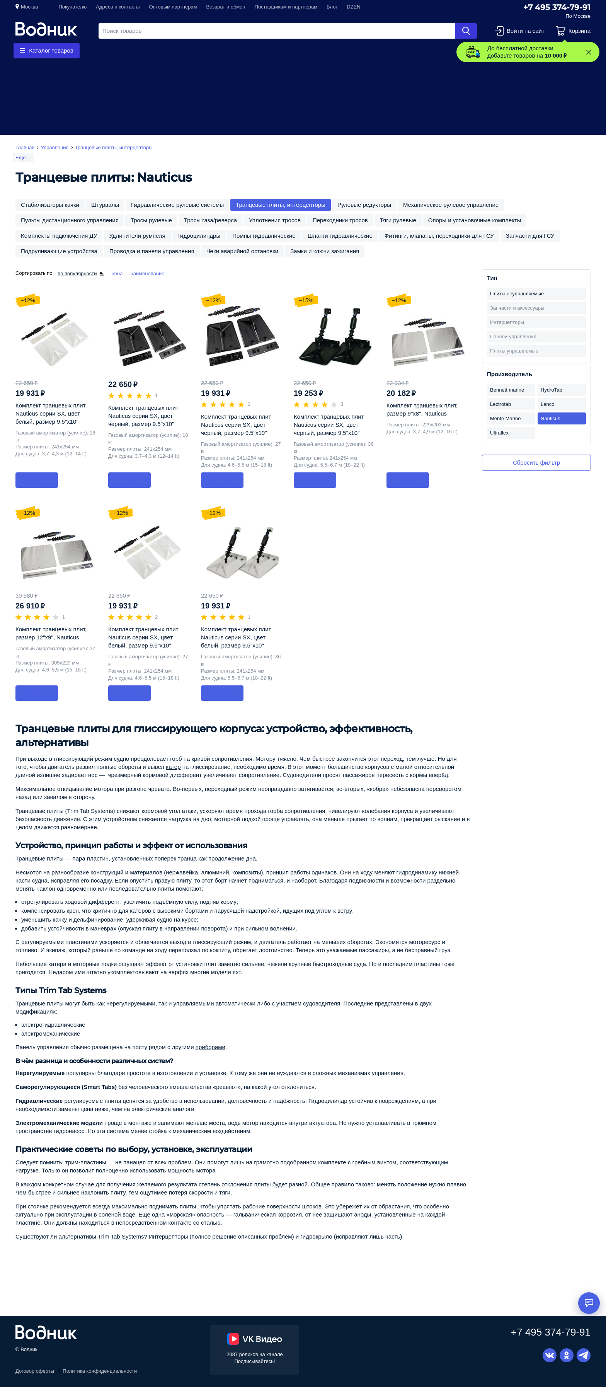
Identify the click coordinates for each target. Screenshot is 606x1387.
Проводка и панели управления (151, 251)
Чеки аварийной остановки (242, 251)
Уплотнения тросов (275, 220)
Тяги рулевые (398, 220)
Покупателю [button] (72, 7)
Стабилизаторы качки (50, 204)
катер (173, 766)
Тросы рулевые (151, 220)
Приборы (230, 50)
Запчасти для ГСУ (530, 235)
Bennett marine (507, 390)
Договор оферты (34, 1371)
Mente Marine (505, 418)
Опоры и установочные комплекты (474, 220)
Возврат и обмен (225, 7)
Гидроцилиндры (198, 235)
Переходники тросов (340, 220)
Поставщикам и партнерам (286, 7)
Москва (29, 7)
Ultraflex (499, 433)
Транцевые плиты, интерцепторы (280, 204)
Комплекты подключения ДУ (59, 235)
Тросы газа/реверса (210, 220)
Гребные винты (127, 50)
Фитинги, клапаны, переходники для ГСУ (439, 235)
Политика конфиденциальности (100, 1371)
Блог (332, 7)
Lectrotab (500, 404)
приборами (210, 1047)
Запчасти (183, 50)
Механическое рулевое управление (451, 204)
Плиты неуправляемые (517, 293)
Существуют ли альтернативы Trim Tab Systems (79, 1236)
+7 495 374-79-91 (557, 7)
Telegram (584, 1355)
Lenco (547, 404)
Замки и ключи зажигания (324, 251)
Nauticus (550, 418)
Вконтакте (550, 1355)
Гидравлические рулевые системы (177, 204)
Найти (466, 31)
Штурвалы (105, 204)
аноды (362, 1214)
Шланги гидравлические (340, 235)
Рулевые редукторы (364, 204)
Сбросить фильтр (536, 462)
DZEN (353, 7)
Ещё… (23, 157)
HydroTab (551, 390)
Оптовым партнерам (173, 7)
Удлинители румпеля (137, 235)
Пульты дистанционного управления (70, 220)
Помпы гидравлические (264, 235)
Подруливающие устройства (59, 251)
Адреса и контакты (118, 7)
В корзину (37, 480)
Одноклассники (567, 1355)
